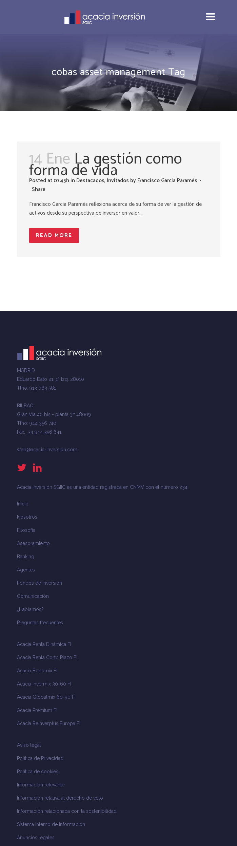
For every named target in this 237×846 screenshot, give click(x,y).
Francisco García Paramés (167, 180)
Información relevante (40, 784)
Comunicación (33, 596)
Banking (25, 556)
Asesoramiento (33, 543)
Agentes (26, 569)
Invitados (118, 180)
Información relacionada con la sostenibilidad (67, 811)
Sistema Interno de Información (51, 824)
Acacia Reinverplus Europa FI (48, 723)
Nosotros (27, 517)
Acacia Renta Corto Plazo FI (47, 657)
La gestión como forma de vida (105, 165)
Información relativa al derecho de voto (60, 798)
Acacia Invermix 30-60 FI (44, 684)
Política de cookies (37, 771)
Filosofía (26, 530)
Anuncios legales (36, 837)
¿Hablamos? (30, 609)
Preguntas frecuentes (40, 622)
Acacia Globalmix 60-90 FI (46, 697)
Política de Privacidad (40, 758)
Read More (54, 235)
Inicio (22, 503)
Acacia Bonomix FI (37, 670)
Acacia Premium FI (37, 710)
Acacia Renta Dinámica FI (44, 644)
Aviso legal (29, 745)
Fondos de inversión (39, 583)
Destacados (90, 180)
